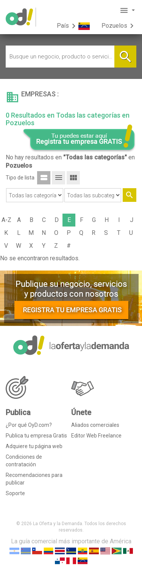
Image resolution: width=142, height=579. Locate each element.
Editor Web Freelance (96, 436)
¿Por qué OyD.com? (29, 425)
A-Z (6, 219)
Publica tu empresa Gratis (36, 436)
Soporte (15, 493)
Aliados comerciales (95, 425)
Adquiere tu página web (34, 446)
